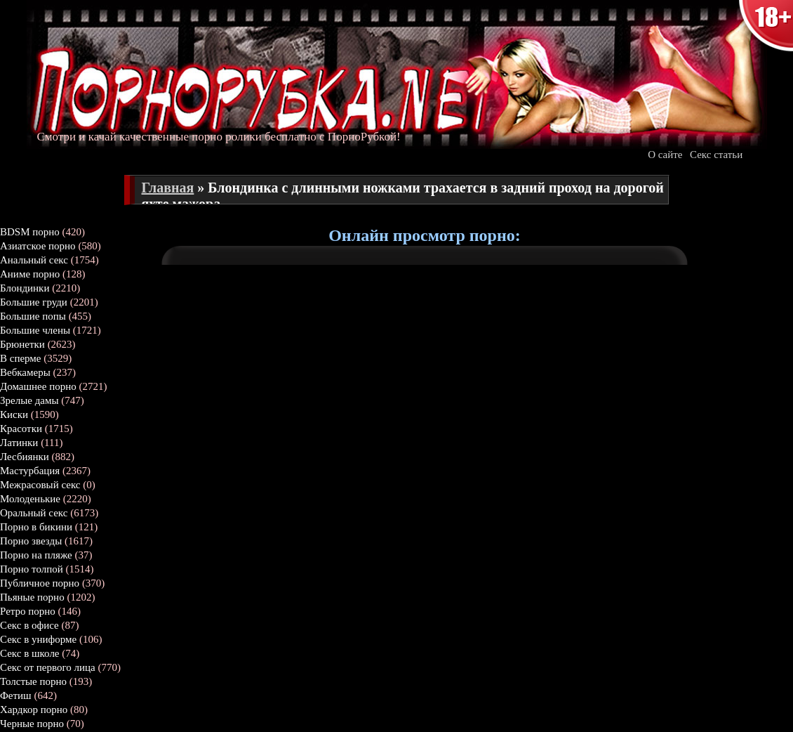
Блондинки (24, 288)
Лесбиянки (24, 456)
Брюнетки (22, 344)
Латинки (19, 442)
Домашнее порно (38, 386)
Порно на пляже (36, 555)
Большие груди (33, 302)
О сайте (665, 154)
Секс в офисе (29, 625)
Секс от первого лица (47, 667)
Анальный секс (34, 260)
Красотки (21, 428)
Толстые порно (33, 681)
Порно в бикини (36, 526)
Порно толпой (31, 569)
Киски (14, 414)
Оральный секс (33, 512)
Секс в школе (30, 653)
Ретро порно (27, 611)
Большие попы (33, 316)
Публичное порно (39, 583)
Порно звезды (31, 541)
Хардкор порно (33, 709)
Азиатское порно (38, 245)
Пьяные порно (32, 597)
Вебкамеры (25, 372)
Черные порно (32, 723)
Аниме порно (30, 274)
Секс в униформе (38, 639)
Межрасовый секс (40, 484)
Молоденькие (30, 498)
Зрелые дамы (29, 400)
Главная (168, 187)
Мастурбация (30, 470)
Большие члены (35, 330)
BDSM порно (30, 231)
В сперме (20, 358)
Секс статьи (716, 154)
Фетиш (16, 695)
